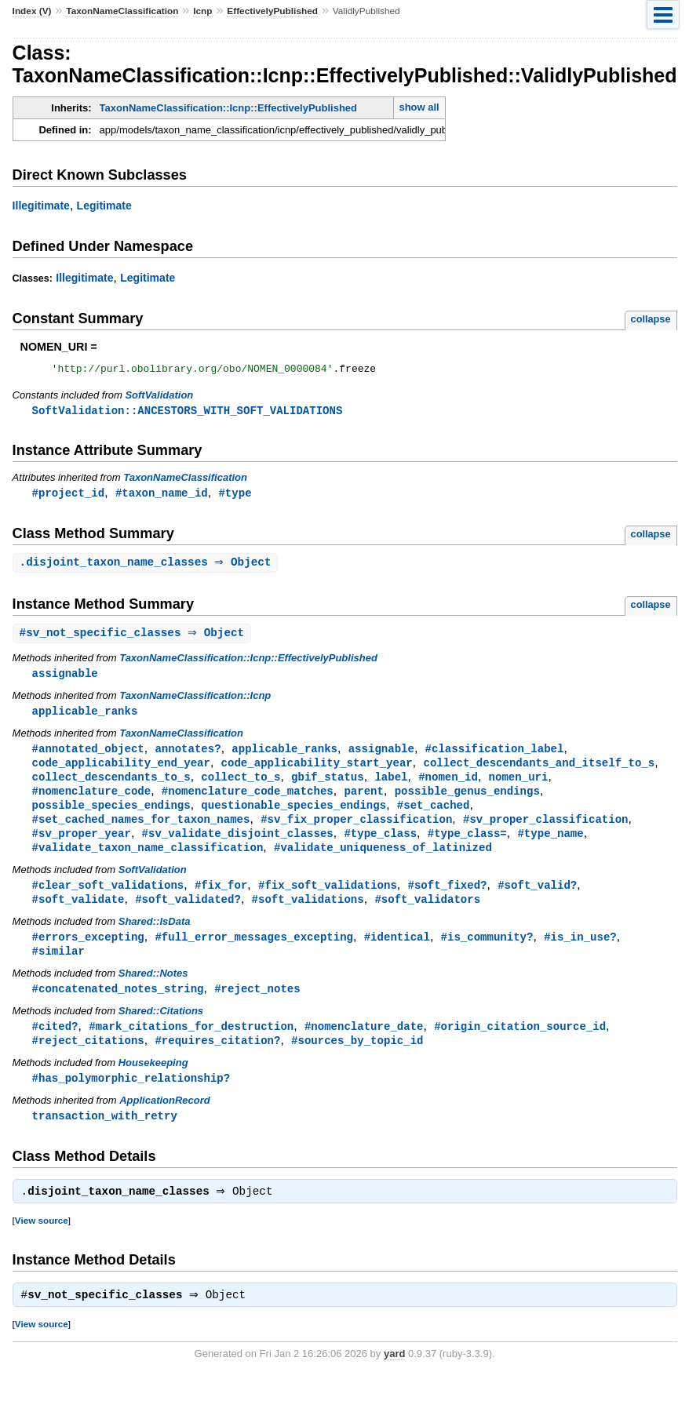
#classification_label (494, 755)
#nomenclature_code (91, 800)
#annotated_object (88, 755)
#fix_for (221, 898)
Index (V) (32, 10)
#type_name (550, 845)
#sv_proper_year (81, 845)
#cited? (55, 1043)
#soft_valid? (537, 898)
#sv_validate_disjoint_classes (238, 845)
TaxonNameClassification (122, 10)
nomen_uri (519, 785)
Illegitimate (41, 205)
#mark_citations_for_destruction (191, 1043)
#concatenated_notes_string (118, 1005)
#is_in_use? (580, 951)
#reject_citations (88, 1058)
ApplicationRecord (164, 1120)
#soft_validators (427, 913)
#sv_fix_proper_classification (356, 830)
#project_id (68, 496)
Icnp (202, 10)
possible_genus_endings (467, 800)
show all (419, 107)
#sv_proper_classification (545, 830)
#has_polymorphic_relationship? (131, 1097)
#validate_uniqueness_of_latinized (383, 860)
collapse (651, 319)
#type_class (380, 845)
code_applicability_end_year (121, 770)
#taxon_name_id (161, 496)
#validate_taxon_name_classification (148, 860)
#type (234, 496)
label (390, 785)
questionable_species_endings (293, 815)
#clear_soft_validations (108, 898)
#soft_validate (78, 913)
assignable (65, 678)
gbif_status (327, 785)
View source (41, 1242)
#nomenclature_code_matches (248, 800)
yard (394, 1377)
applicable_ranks (85, 717)
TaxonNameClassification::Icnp (195, 702)
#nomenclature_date (364, 1043)
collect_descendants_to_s (111, 785)
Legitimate (104, 205)
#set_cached (433, 815)
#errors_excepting (88, 951)
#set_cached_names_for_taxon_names (141, 830)
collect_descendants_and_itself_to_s (538, 770)
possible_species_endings (111, 815)
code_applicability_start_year (317, 770)
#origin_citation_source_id (520, 1043)
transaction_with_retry (104, 1135)
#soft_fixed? (447, 898)
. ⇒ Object (147, 566)
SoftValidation (159, 397)
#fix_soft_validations (327, 898)
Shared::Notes (153, 989)
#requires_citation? (217, 1058)
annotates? (188, 755)
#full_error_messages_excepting (254, 951)
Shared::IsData (154, 936)
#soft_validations (308, 913)
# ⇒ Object (134, 638)
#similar (58, 966)
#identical (397, 951)
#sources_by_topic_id (357, 1058)
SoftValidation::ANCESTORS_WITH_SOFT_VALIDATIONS (187, 413)
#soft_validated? (188, 913)
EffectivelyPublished (272, 10)
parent (364, 800)
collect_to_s (240, 785)
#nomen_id (448, 785)
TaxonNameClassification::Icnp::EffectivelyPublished (228, 108)
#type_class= (467, 845)
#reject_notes (257, 1005)
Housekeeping (153, 1081)
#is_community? (486, 951)
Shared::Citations (160, 1028)
